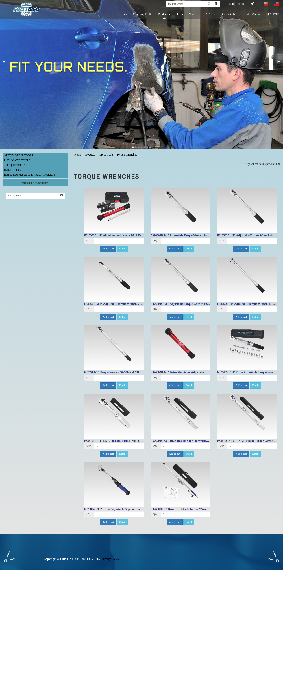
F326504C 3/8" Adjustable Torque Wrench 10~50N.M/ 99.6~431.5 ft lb (194, 303)
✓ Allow (5, 580)
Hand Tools (13, 169)
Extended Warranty (251, 14)
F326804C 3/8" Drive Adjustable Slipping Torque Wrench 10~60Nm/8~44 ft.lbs (132, 509)
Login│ (231, 3)
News (192, 14)
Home (124, 14)
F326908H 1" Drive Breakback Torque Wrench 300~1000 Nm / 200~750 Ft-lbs (199, 509)
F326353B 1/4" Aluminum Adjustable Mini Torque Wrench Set (123, 235)
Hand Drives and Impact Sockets (29, 174)
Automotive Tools (18, 155)
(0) (254, 3)
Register (240, 3)
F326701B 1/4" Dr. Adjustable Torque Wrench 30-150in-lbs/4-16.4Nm (127, 440)
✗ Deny (4, 584)
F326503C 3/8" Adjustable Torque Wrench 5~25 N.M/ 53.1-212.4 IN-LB (128, 303)
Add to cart (108, 248)
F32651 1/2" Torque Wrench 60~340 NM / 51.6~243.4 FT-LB (121, 372)
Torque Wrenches (127, 154)
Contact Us (228, 14)
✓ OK (96, 674)
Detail (122, 248)
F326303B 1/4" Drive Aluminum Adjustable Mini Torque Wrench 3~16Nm (196, 372)
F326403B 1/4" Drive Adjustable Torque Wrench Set (249, 372)
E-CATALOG (209, 14)
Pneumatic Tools (17, 160)
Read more (7, 609)
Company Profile (143, 14)
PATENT (273, 14)
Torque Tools (15, 165)
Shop (179, 14)
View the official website (30, 609)
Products (164, 14)
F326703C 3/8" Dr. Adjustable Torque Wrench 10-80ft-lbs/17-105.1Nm (194, 440)
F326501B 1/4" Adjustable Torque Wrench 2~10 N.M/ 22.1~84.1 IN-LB (194, 235)
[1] (119, 241)
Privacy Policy (110, 558)
